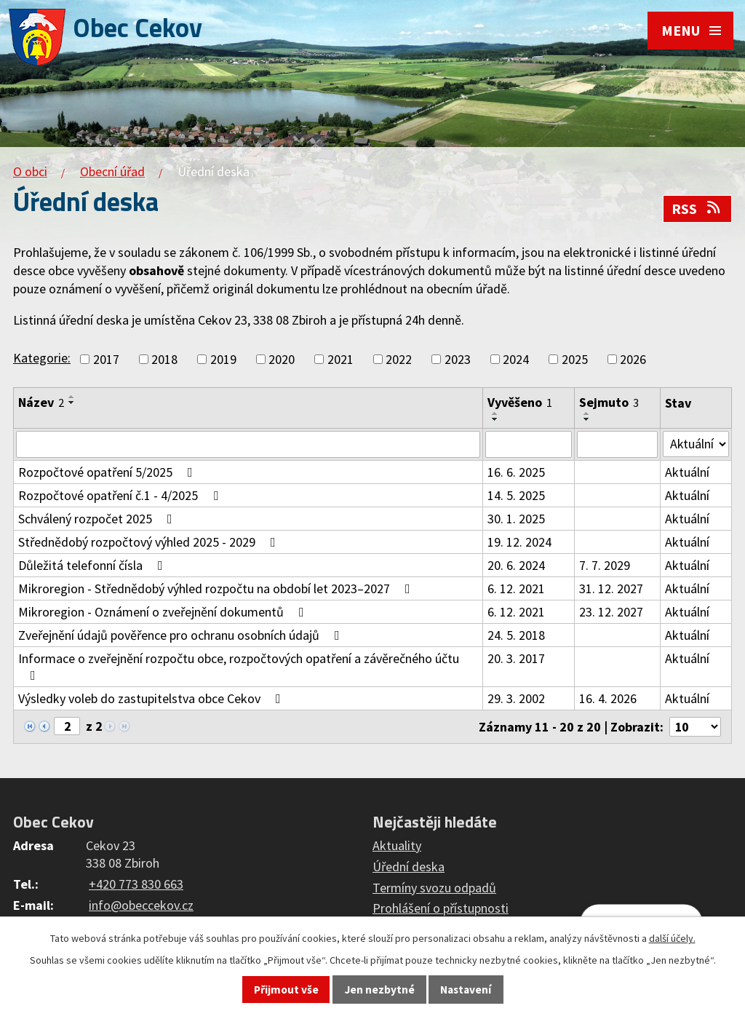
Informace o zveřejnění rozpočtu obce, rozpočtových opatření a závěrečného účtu (238, 667)
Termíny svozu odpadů (434, 887)
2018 (164, 359)
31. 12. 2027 (610, 589)
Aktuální (686, 472)
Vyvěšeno (519, 402)
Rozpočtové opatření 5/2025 (108, 472)
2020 (281, 359)
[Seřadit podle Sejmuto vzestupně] (586, 413)
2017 (106, 359)
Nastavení (465, 989)
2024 (516, 359)
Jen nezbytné (380, 989)
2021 (340, 359)
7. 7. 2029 (603, 566)
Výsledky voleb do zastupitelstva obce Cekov (152, 699)
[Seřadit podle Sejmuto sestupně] (586, 419)
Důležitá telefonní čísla (93, 566)
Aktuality (396, 845)
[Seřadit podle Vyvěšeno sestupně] (495, 419)
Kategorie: (42, 357)
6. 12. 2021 (515, 589)
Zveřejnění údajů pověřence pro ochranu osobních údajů (182, 635)
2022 (399, 359)
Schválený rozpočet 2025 (98, 519)
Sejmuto (608, 402)
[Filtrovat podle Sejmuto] (617, 445)
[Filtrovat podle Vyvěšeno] (528, 445)
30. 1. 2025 (515, 519)
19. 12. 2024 (519, 542)
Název (41, 402)
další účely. (672, 938)
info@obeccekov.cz (141, 905)
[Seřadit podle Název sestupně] (72, 402)
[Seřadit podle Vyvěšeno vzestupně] (495, 413)
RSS (697, 209)
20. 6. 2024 (515, 566)
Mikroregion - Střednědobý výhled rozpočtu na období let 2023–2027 (217, 589)
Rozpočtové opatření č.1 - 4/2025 (121, 496)
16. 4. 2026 (607, 699)
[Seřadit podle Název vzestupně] (72, 397)
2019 (223, 359)
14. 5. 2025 (515, 496)
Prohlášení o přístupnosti (440, 908)
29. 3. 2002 (515, 699)
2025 (575, 359)
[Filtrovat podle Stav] (695, 444)
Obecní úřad (112, 171)
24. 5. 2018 (515, 635)
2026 (633, 359)
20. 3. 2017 (515, 659)
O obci (30, 171)
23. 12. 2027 (610, 612)
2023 (458, 359)
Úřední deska (408, 866)
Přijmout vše (286, 989)
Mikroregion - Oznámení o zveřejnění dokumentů (164, 612)
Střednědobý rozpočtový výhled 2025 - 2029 (150, 542)
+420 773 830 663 (136, 884)
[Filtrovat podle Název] (247, 445)
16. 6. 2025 (515, 472)
